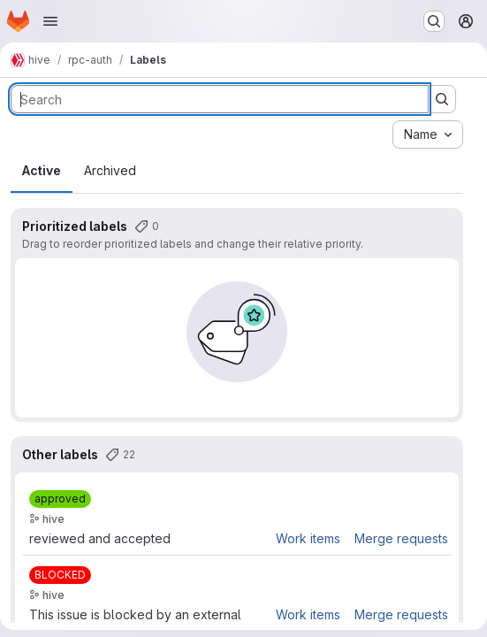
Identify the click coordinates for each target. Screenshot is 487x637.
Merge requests (401, 538)
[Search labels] (220, 99)
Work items (308, 538)
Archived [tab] (110, 170)
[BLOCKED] (60, 575)
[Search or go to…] (434, 21)
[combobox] (427, 134)
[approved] (60, 499)
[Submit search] (442, 99)
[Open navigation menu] (50, 21)
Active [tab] (41, 170)
